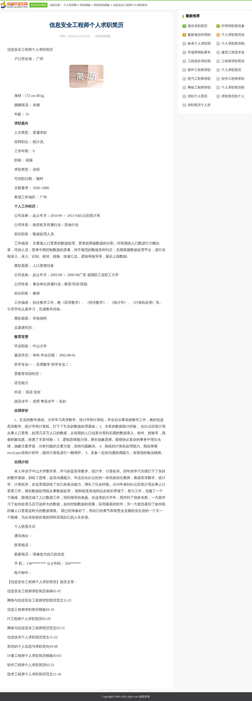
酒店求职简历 (197, 26)
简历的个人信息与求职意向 (28, 646)
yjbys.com (132, 696)
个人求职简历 (231, 70)
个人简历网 (70, 5)
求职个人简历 (197, 96)
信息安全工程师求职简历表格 (30, 591)
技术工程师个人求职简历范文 (30, 674)
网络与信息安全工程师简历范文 (31, 628)
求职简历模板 (38, 5)
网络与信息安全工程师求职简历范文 (35, 600)
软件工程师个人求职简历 (26, 665)
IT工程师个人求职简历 (24, 619)
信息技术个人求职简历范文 (28, 637)
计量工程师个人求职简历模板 (30, 656)
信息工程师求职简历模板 (26, 609)
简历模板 (85, 5)
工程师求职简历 (233, 61)
